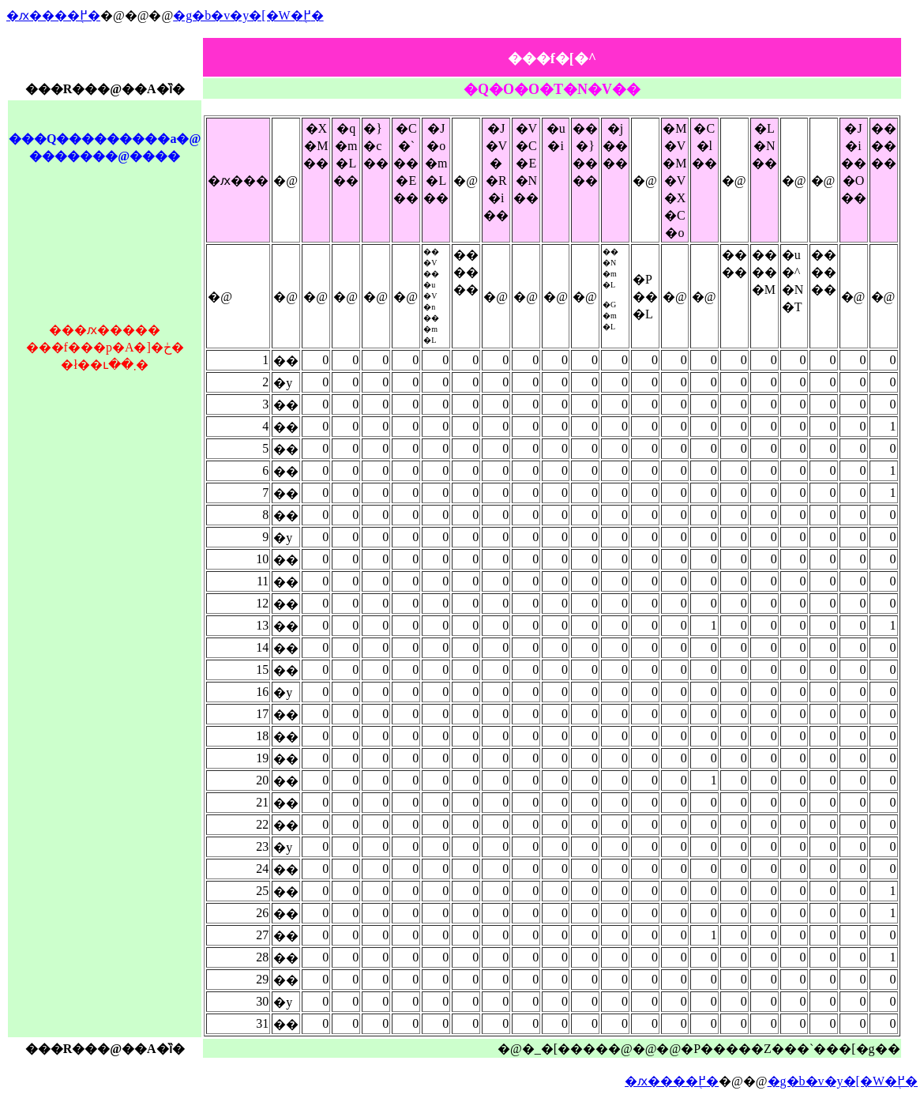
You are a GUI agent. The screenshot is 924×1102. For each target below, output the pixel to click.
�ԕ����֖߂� (53, 15)
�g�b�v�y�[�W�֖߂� (248, 15)
